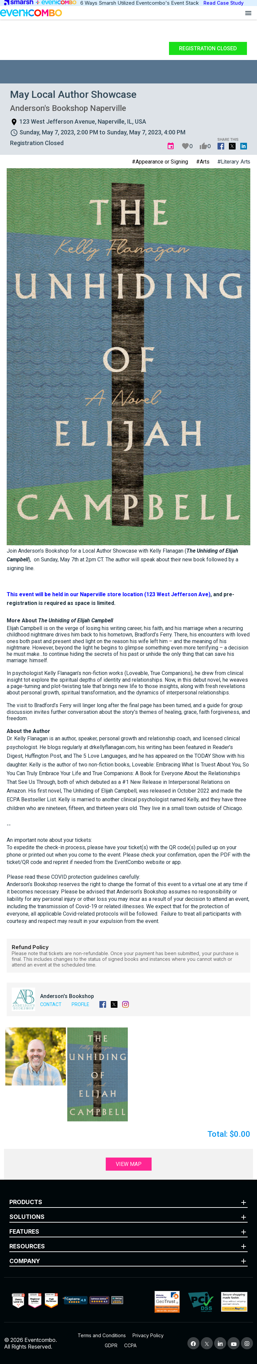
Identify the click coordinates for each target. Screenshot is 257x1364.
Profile (80, 1004)
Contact (51, 1004)
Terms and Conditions (102, 1335)
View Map (129, 1164)
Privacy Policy (148, 1335)
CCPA (130, 1345)
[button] (36, 1056)
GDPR (111, 1345)
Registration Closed (208, 48)
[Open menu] (248, 12)
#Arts (202, 162)
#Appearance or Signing (160, 162)
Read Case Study (223, 3)
